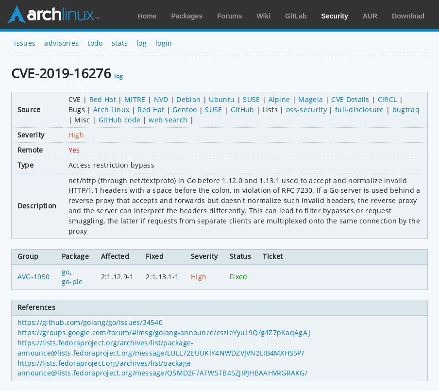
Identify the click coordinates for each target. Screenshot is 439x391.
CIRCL (387, 99)
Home (147, 16)
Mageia (310, 99)
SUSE (251, 99)
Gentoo (184, 109)
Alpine (279, 99)
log (141, 43)
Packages (187, 16)
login (163, 43)
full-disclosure (359, 109)
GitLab (295, 16)
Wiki (264, 16)
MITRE (135, 99)
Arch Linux (53, 14)
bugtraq (406, 109)
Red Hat (102, 99)
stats (120, 43)
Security (334, 16)
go (66, 271)
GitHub (242, 109)
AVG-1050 (33, 276)
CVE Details (350, 99)
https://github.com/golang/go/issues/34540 (90, 322)
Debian (188, 99)
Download (408, 16)
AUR (370, 16)
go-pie (72, 281)
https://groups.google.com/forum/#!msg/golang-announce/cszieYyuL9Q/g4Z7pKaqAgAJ (163, 332)
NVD (161, 99)
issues (24, 43)
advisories (61, 43)
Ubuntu (222, 99)
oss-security (306, 109)
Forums (229, 16)
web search (168, 119)
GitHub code (120, 119)
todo (94, 43)
